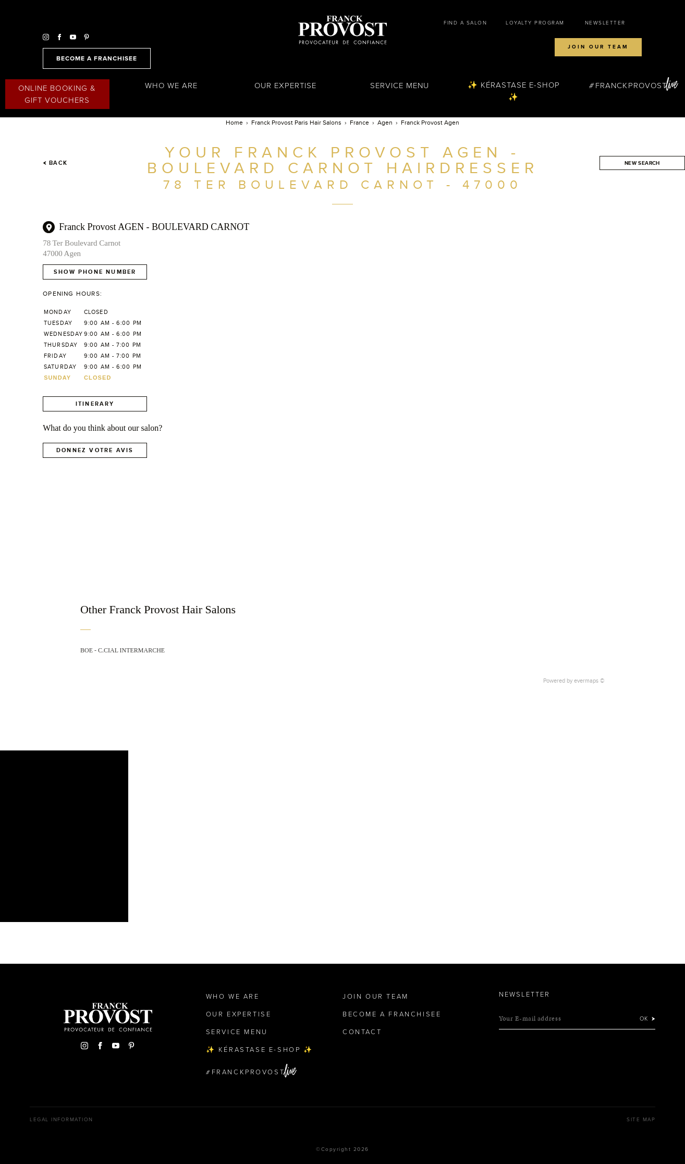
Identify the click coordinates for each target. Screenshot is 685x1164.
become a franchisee (96, 58)
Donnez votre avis (94, 450)
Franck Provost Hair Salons (342, 30)
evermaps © (589, 680)
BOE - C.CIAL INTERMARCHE (122, 650)
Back (55, 163)
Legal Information (61, 1120)
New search (642, 163)
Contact (362, 1032)
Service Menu (400, 85)
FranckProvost (631, 85)
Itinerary (95, 404)
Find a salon (465, 23)
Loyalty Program (535, 23)
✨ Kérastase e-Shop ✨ (514, 91)
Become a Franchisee (391, 1014)
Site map (641, 1120)
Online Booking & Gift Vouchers (57, 94)
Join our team (598, 47)
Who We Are (171, 85)
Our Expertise (285, 85)
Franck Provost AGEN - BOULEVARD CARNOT (154, 227)
